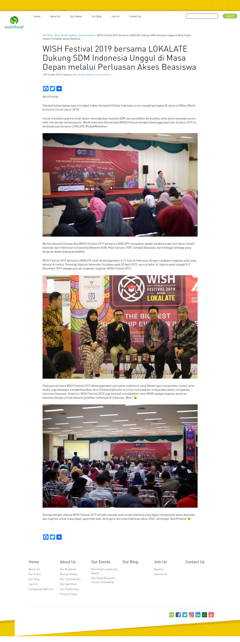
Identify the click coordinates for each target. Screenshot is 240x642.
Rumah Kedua (69, 574)
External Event (86, 35)
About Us (55, 16)
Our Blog (96, 16)
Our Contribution (70, 579)
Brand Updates (69, 35)
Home (37, 16)
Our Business (68, 569)
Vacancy (159, 569)
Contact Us (135, 16)
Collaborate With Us (41, 589)
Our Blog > (49, 35)
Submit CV (160, 574)
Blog (57, 35)
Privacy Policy (68, 594)
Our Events (76, 16)
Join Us (115, 16)
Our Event (35, 574)
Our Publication (69, 589)
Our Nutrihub (68, 584)
